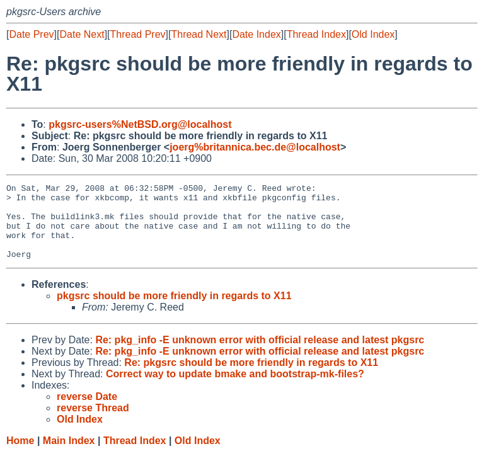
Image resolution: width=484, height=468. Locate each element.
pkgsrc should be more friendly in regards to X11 (174, 310)
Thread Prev (138, 34)
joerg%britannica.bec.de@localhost (255, 147)
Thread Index (316, 34)
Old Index (373, 34)
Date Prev (31, 34)
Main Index (69, 455)
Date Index (256, 34)
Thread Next (198, 34)
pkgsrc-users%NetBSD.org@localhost (140, 124)
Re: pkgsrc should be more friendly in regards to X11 (251, 377)
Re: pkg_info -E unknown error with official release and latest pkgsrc (259, 355)
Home (20, 455)
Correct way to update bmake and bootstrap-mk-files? (235, 389)
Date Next (81, 34)
